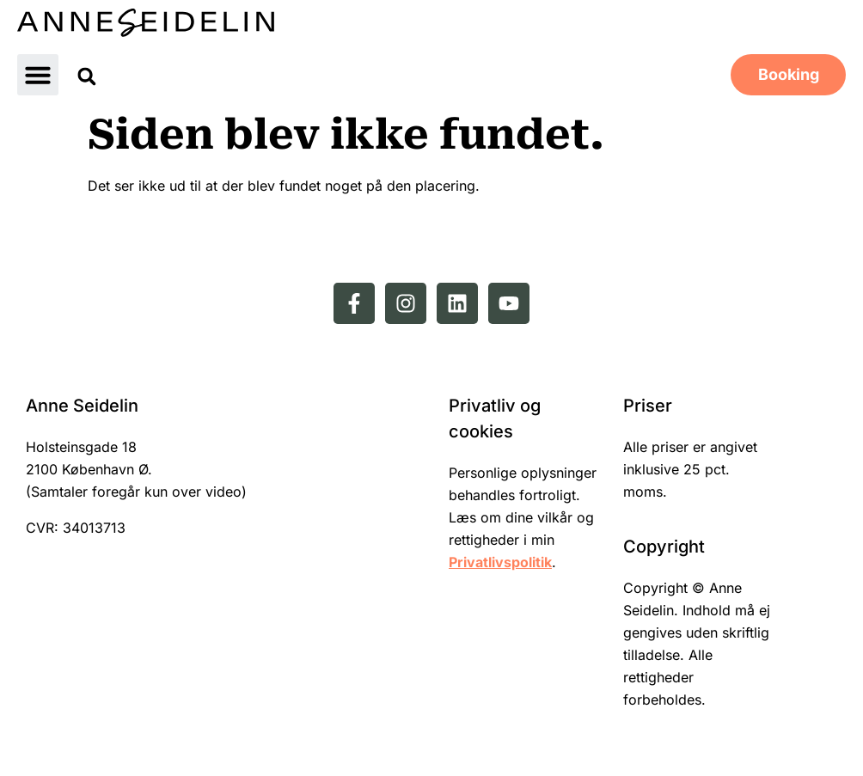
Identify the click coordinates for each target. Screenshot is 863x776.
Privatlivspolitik (500, 562)
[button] (37, 74)
